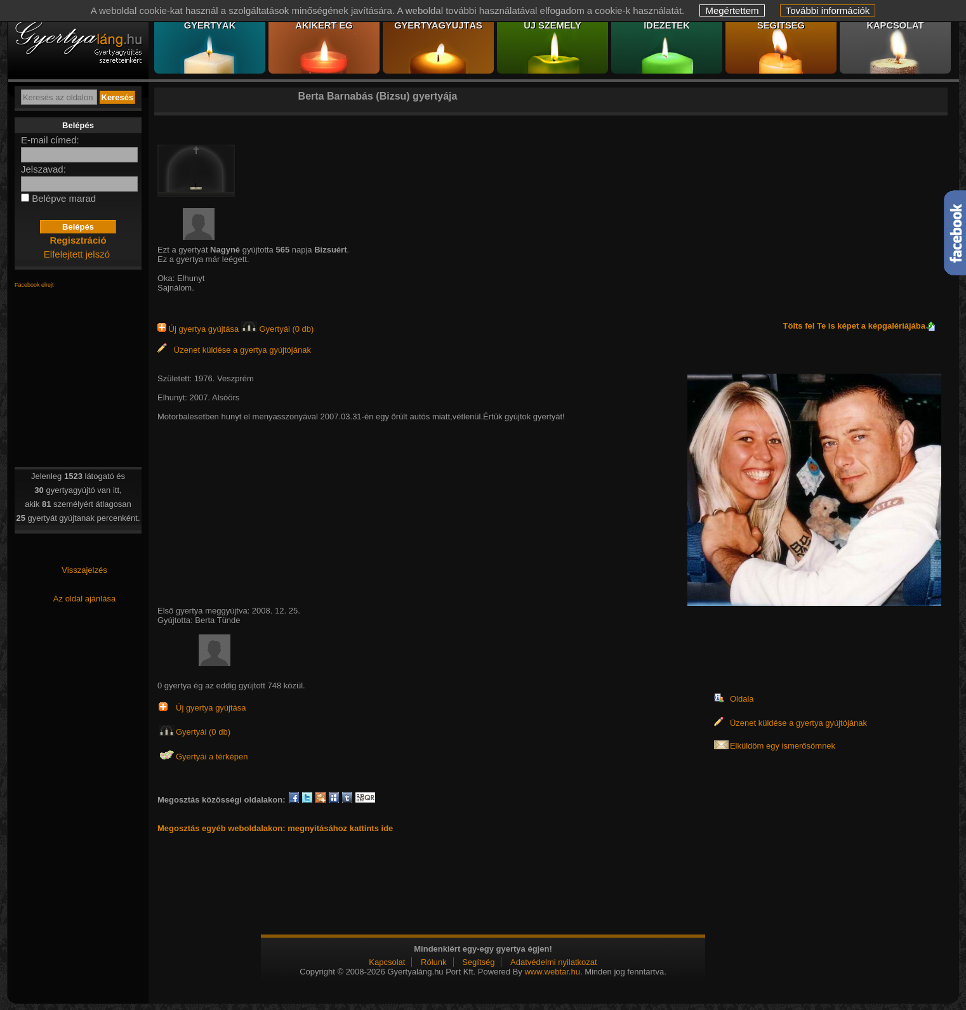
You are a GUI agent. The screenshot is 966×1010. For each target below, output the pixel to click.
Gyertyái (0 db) (277, 329)
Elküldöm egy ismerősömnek (782, 746)
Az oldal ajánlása (84, 598)
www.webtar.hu (551, 971)
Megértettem (731, 10)
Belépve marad (64, 198)
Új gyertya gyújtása (199, 329)
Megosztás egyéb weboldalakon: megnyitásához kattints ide (275, 828)
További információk (828, 10)
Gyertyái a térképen (212, 756)
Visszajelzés (84, 570)
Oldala (742, 699)
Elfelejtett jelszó (77, 254)
